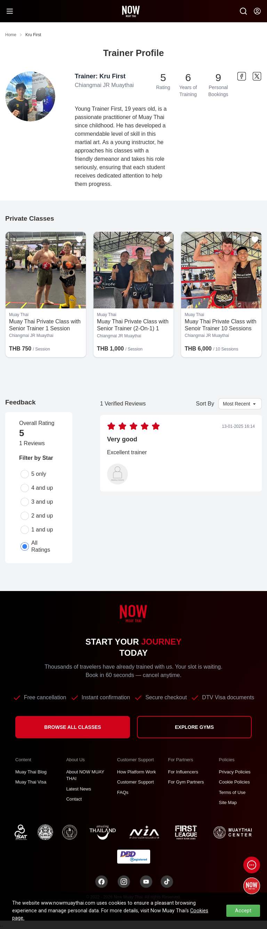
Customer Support (135, 782)
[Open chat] (251, 865)
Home (10, 34)
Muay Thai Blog (31, 771)
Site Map (228, 802)
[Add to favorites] (79, 239)
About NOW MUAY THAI (85, 775)
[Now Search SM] (243, 11)
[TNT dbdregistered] (133, 856)
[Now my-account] (257, 11)
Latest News (78, 789)
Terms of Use (232, 792)
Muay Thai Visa (30, 782)
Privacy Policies (235, 771)
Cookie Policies (234, 782)
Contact (74, 799)
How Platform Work (136, 771)
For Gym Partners (186, 782)
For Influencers (183, 771)
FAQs (123, 792)
